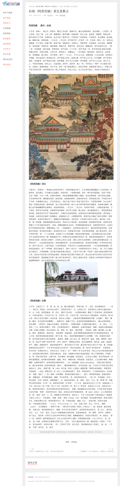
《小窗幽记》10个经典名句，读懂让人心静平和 (96, 451)
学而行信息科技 (83, 481)
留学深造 (7, 65)
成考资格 (7, 44)
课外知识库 (7, 59)
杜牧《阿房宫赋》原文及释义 (49, 11)
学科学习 (7, 23)
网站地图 (91, 481)
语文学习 (55, 6)
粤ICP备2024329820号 (63, 481)
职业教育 (7, 39)
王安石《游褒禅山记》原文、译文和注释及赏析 (46, 451)
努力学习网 (39, 6)
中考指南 (7, 28)
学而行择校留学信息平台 (42, 477)
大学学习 (7, 49)
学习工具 (7, 54)
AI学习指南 (7, 13)
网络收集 (62, 15)
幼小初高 (7, 18)
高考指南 (7, 33)
